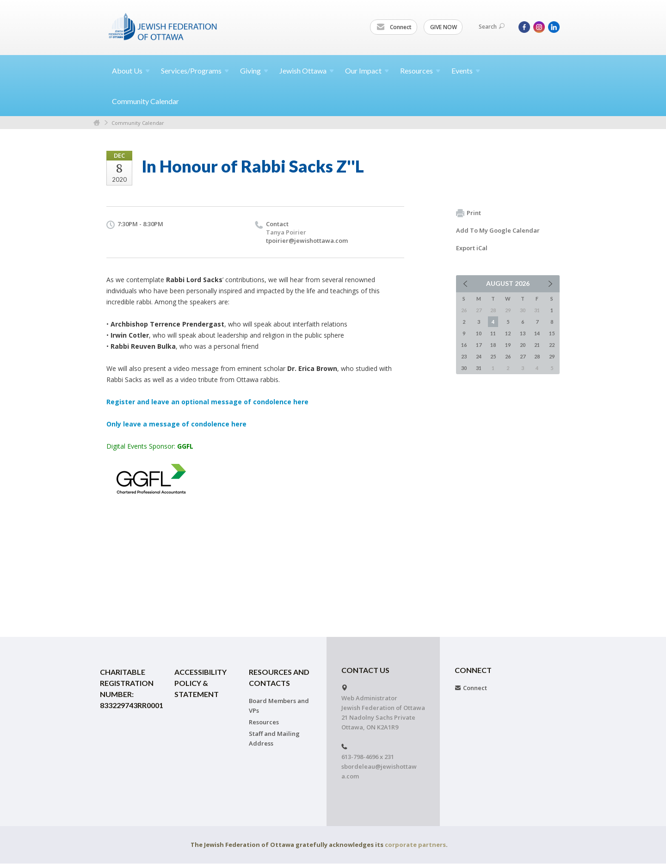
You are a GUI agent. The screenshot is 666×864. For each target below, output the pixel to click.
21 (537, 345)
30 (464, 368)
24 (478, 356)
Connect (394, 27)
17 (478, 345)
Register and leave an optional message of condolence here (207, 401)
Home (96, 123)
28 (537, 356)
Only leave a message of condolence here (176, 424)
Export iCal (471, 248)
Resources (264, 722)
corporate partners (415, 844)
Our (367, 70)
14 (537, 333)
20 (522, 345)
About (131, 70)
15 (552, 333)
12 (508, 333)
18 (493, 345)
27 (522, 356)
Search (492, 27)
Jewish (306, 70)
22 (552, 345)
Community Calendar (145, 101)
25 (493, 356)
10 (478, 333)
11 (493, 333)
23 (464, 356)
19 (508, 345)
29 (552, 356)
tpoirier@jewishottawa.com (307, 240)
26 (508, 356)
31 (478, 368)
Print (468, 213)
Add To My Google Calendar (498, 230)
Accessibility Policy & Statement (200, 682)
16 (464, 345)
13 (522, 333)
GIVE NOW (443, 27)
